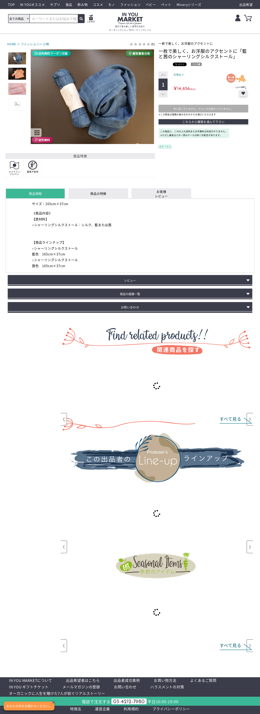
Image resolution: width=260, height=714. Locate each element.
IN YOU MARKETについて (30, 680)
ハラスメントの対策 (167, 686)
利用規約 (131, 708)
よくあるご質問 (203, 680)
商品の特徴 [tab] (98, 193)
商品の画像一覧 (130, 294)
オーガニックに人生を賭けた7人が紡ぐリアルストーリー (57, 693)
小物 (46, 44)
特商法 (75, 708)
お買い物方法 (165, 680)
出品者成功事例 (127, 680)
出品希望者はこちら (83, 680)
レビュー (130, 280)
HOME (11, 44)
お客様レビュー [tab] (161, 193)
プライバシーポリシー (171, 708)
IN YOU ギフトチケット (29, 686)
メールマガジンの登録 (81, 686)
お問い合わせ (125, 686)
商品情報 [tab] (35, 193)
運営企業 (102, 708)
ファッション (30, 44)
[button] (34, 82)
